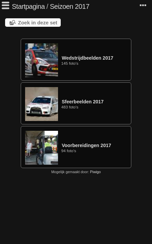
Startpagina (28, 6)
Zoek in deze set (37, 22)
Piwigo (95, 172)
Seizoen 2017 (69, 6)
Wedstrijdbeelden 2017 (87, 58)
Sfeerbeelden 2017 (82, 101)
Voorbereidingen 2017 (86, 145)
